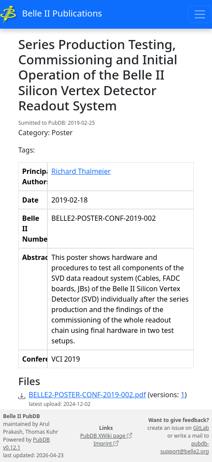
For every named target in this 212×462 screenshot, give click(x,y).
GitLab (201, 428)
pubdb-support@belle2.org (184, 447)
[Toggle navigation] (200, 14)
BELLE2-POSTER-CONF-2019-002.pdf (87, 394)
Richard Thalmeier (81, 171)
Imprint (106, 443)
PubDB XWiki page (106, 435)
